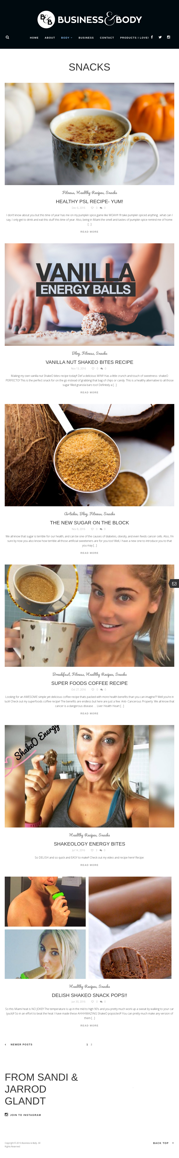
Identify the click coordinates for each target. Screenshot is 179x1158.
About (50, 37)
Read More (89, 231)
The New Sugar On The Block (89, 522)
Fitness (68, 192)
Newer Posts (19, 1044)
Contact (107, 37)
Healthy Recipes (90, 192)
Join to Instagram (23, 1114)
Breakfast (61, 674)
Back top (163, 1142)
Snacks (111, 192)
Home (34, 37)
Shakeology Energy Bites (89, 844)
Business (86, 37)
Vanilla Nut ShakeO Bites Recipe (89, 362)
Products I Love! (134, 37)
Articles (70, 513)
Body (65, 37)
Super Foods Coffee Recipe (89, 683)
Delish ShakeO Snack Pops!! (89, 995)
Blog (76, 353)
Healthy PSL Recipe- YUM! (89, 201)
